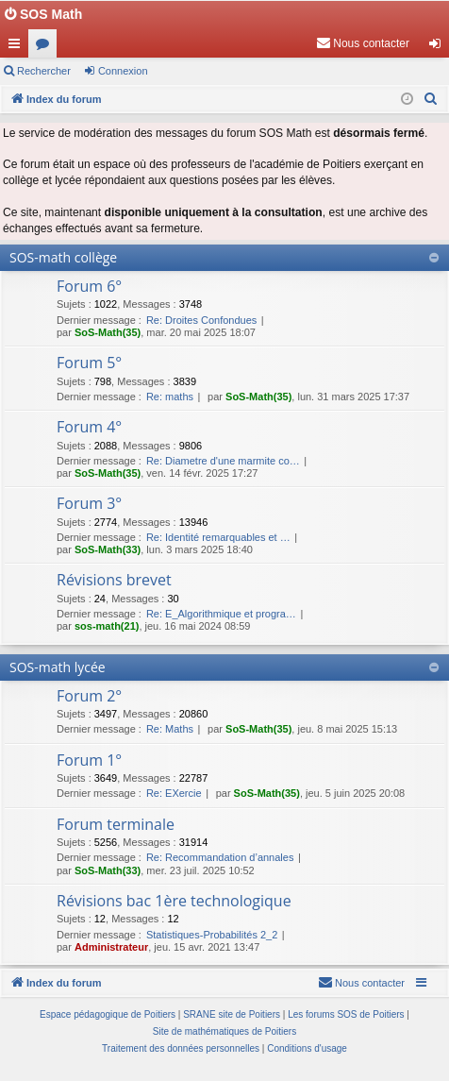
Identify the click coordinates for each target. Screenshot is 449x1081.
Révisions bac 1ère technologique (174, 900)
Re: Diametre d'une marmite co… (223, 460)
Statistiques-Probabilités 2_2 (211, 934)
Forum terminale (116, 824)
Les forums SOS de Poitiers (346, 1014)
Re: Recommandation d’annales (220, 857)
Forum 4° (89, 426)
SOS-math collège (63, 257)
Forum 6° (89, 286)
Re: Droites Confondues (201, 320)
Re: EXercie (174, 793)
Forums (46, 47)
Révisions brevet (114, 579)
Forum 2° (89, 695)
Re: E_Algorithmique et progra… (221, 613)
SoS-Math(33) (108, 549)
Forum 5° (89, 362)
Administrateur (111, 947)
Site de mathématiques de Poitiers (224, 1031)
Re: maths (169, 396)
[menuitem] (363, 43)
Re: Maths (169, 729)
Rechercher (44, 70)
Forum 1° (89, 760)
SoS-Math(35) (108, 332)
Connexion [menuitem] (439, 47)
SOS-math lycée (57, 667)
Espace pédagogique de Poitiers (107, 1014)
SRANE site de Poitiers (231, 1014)
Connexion (123, 70)
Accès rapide (18, 47)
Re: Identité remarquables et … (218, 537)
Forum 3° (89, 503)
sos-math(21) (107, 626)
